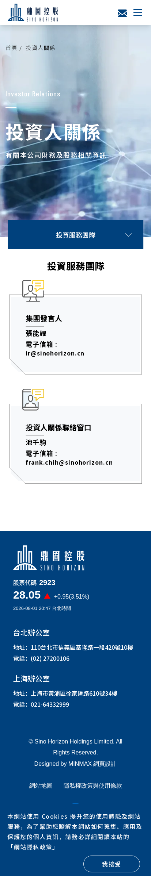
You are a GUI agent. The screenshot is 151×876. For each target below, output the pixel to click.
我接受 (111, 864)
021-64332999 (50, 707)
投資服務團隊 (94, 234)
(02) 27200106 (50, 661)
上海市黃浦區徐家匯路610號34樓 (74, 696)
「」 (33, 846)
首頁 (11, 47)
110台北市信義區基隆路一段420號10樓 (82, 650)
